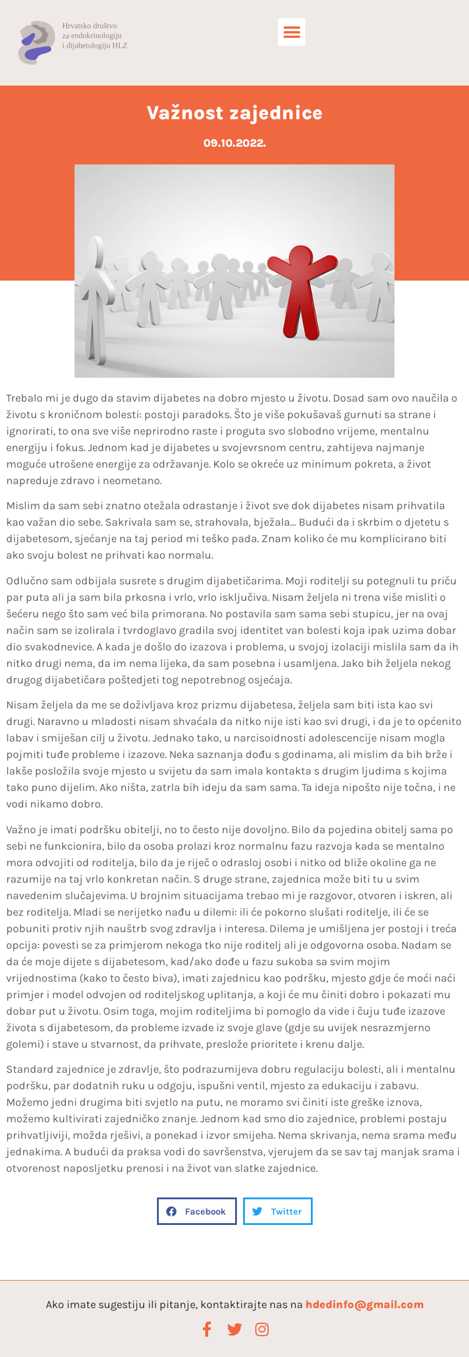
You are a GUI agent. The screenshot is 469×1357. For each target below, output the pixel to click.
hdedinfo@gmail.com (364, 1304)
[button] (291, 32)
